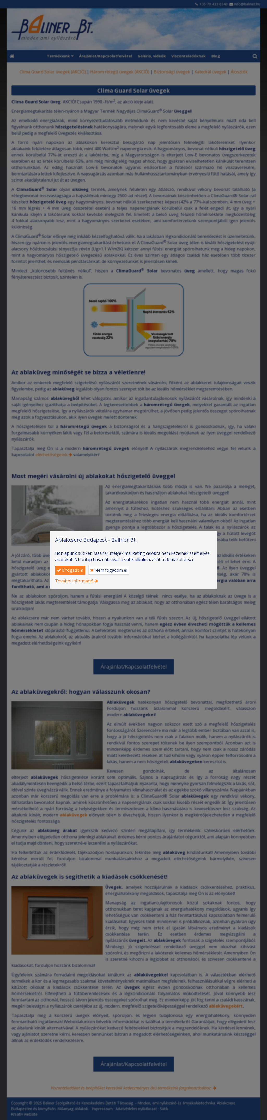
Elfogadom (70, 570)
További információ (74, 581)
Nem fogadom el (108, 570)
